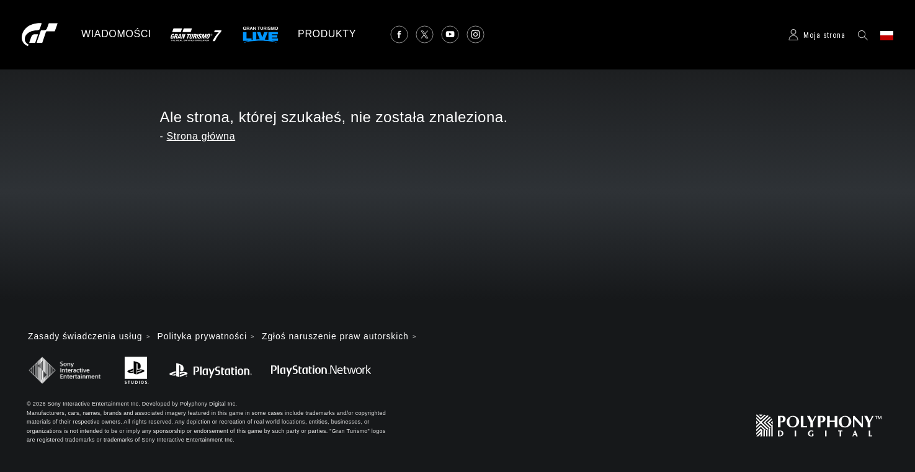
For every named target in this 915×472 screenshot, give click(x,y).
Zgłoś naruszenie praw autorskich (338, 336)
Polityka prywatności (203, 336)
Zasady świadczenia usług (85, 336)
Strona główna (201, 136)
